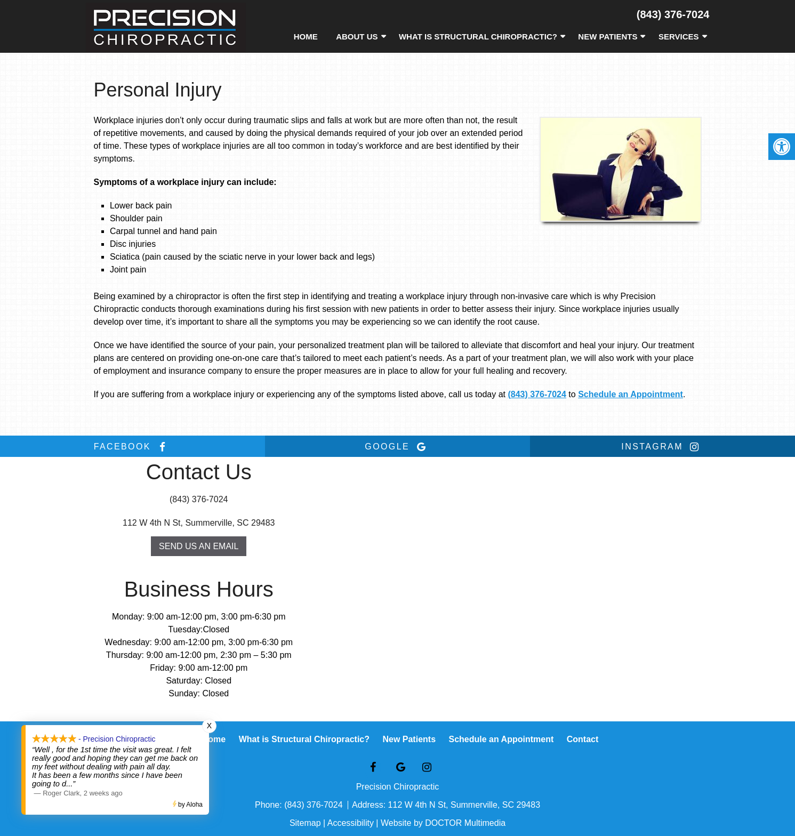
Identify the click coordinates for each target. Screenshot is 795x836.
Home (306, 36)
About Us (357, 36)
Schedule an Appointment (630, 394)
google (397, 447)
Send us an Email (198, 546)
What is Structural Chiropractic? (478, 36)
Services (679, 36)
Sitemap (305, 822)
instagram (662, 447)
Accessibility (350, 822)
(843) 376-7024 (673, 14)
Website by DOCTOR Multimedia (443, 822)
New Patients (607, 36)
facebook (133, 447)
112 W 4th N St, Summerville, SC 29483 (199, 522)
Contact (583, 739)
